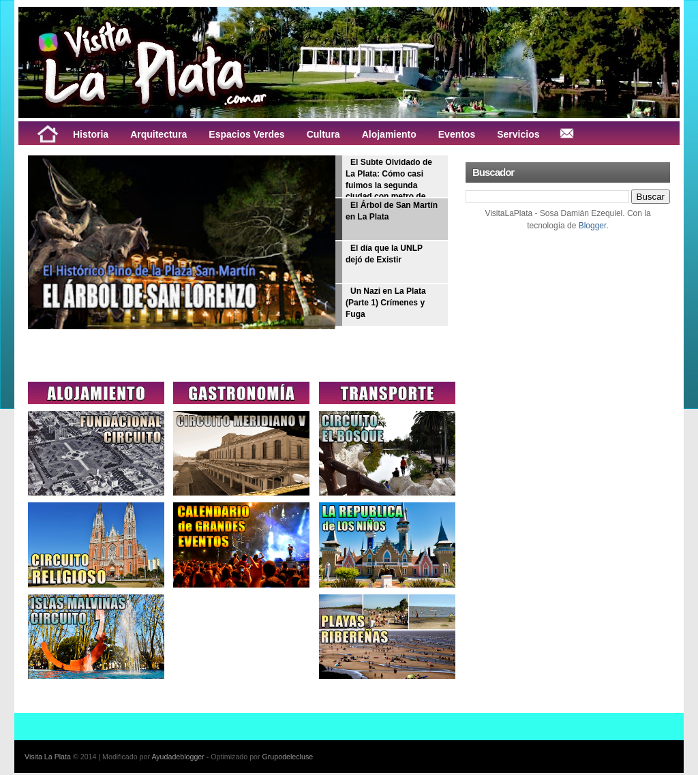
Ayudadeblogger (177, 757)
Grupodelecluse (288, 757)
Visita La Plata (48, 757)
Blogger (593, 225)
